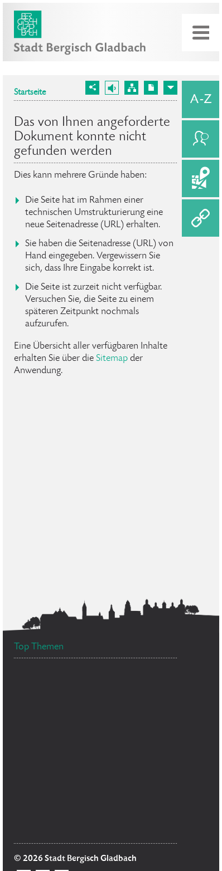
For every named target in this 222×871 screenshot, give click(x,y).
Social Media (51, 701)
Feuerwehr (145, 776)
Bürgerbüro (125, 750)
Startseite (30, 93)
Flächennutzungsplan (69, 731)
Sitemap (112, 359)
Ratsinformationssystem (65, 771)
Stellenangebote (56, 816)
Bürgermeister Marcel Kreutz (72, 799)
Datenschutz (122, 683)
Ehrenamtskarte (48, 750)
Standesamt (138, 829)
